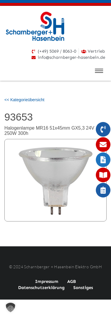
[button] (10, 307)
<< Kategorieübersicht (24, 99)
